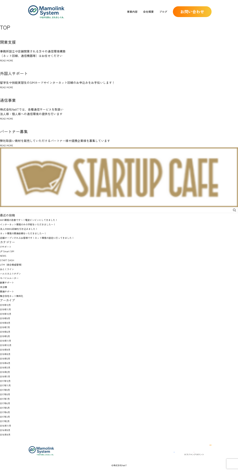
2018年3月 (6, 367)
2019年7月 (6, 327)
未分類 (4, 287)
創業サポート (9, 282)
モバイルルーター (12, 278)
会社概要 (148, 12)
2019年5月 (6, 336)
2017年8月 (6, 394)
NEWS (4, 255)
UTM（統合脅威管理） (15, 264)
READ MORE (8, 60)
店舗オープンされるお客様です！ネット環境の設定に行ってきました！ (47, 237)
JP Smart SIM (9, 251)
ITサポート (7, 246)
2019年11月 (6, 309)
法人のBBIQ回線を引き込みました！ (24, 228)
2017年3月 (6, 416)
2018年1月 (6, 376)
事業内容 (132, 12)
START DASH (9, 260)
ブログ (163, 12)
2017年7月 (6, 398)
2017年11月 (6, 385)
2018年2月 (6, 371)
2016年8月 (6, 434)
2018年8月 (6, 354)
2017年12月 (7, 380)
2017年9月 (6, 389)
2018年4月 (6, 363)
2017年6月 (6, 403)
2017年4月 (6, 412)
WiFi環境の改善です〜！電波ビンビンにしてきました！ (37, 219)
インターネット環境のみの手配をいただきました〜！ (35, 224)
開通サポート (9, 291)
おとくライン (9, 269)
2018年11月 (6, 340)
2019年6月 (6, 331)
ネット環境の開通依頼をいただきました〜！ (30, 233)
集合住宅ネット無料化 (15, 295)
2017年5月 (6, 407)
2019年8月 (6, 322)
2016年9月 (6, 430)
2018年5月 (6, 358)
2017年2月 (6, 421)
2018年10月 (7, 345)
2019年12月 (7, 304)
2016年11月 (6, 425)
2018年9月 (6, 349)
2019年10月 (7, 313)
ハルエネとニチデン (13, 273)
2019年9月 (6, 318)
